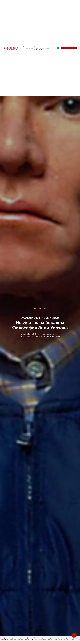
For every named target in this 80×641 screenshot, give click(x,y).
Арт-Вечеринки (36, 46)
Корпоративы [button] (29, 48)
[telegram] (58, 48)
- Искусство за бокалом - (42, 48)
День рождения (46, 46)
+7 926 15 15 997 (38, 49)
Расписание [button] (26, 46)
